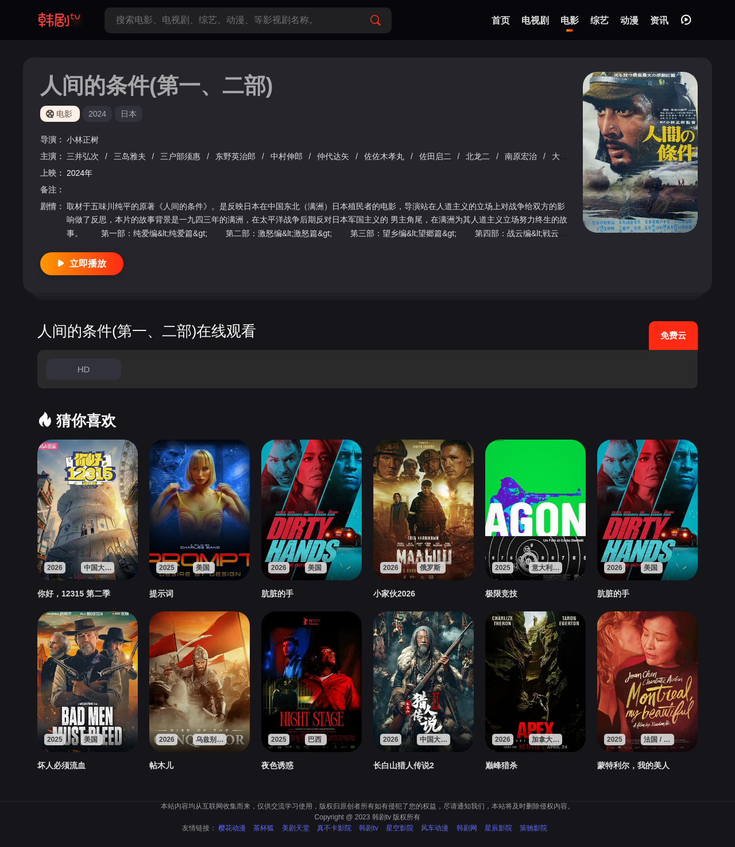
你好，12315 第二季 (73, 593)
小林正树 (83, 139)
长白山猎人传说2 (403, 765)
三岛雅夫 (131, 156)
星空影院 (399, 828)
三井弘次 (84, 156)
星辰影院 (498, 828)
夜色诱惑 (277, 765)
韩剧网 (467, 828)
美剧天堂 (296, 828)
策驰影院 (533, 828)
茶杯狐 (263, 828)
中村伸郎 (287, 156)
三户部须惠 (181, 156)
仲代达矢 (334, 156)
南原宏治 (522, 156)
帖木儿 (161, 765)
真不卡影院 (334, 828)
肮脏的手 (277, 593)
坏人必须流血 (61, 765)
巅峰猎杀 (501, 765)
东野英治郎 (236, 156)
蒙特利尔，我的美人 (633, 765)
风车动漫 (434, 828)
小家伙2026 (394, 593)
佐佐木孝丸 (385, 156)
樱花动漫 (232, 828)
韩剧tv (368, 828)
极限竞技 (501, 593)
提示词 (161, 593)
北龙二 (479, 156)
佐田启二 (436, 156)
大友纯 (565, 156)
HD (84, 369)
